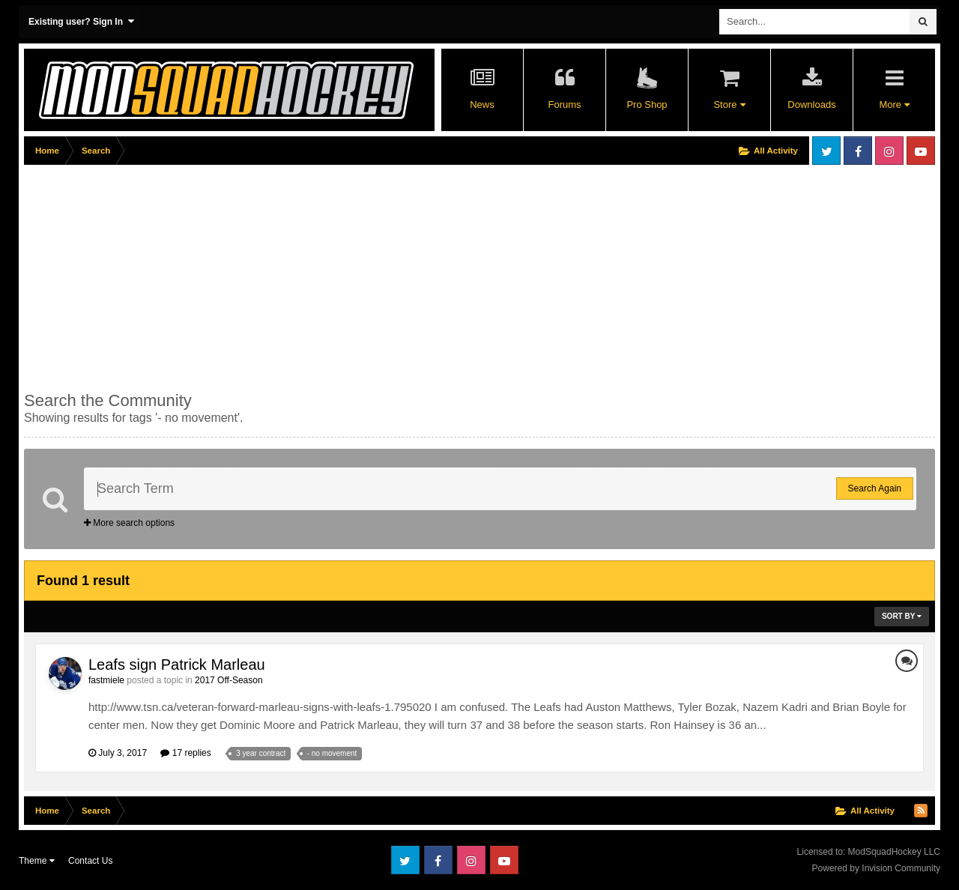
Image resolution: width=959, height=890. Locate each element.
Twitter (826, 150)
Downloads (811, 104)
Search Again (874, 488)
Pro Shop (646, 104)
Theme (37, 861)
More (894, 104)
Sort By (902, 616)
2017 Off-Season (229, 680)
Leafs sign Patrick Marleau (176, 664)
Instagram (889, 150)
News (482, 104)
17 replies (185, 753)
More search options (129, 523)
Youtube (921, 150)
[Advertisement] (296, 275)
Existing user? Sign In (81, 21)
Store (729, 104)
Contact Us (90, 861)
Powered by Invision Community (876, 868)
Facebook (858, 150)
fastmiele (106, 680)
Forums (564, 104)
